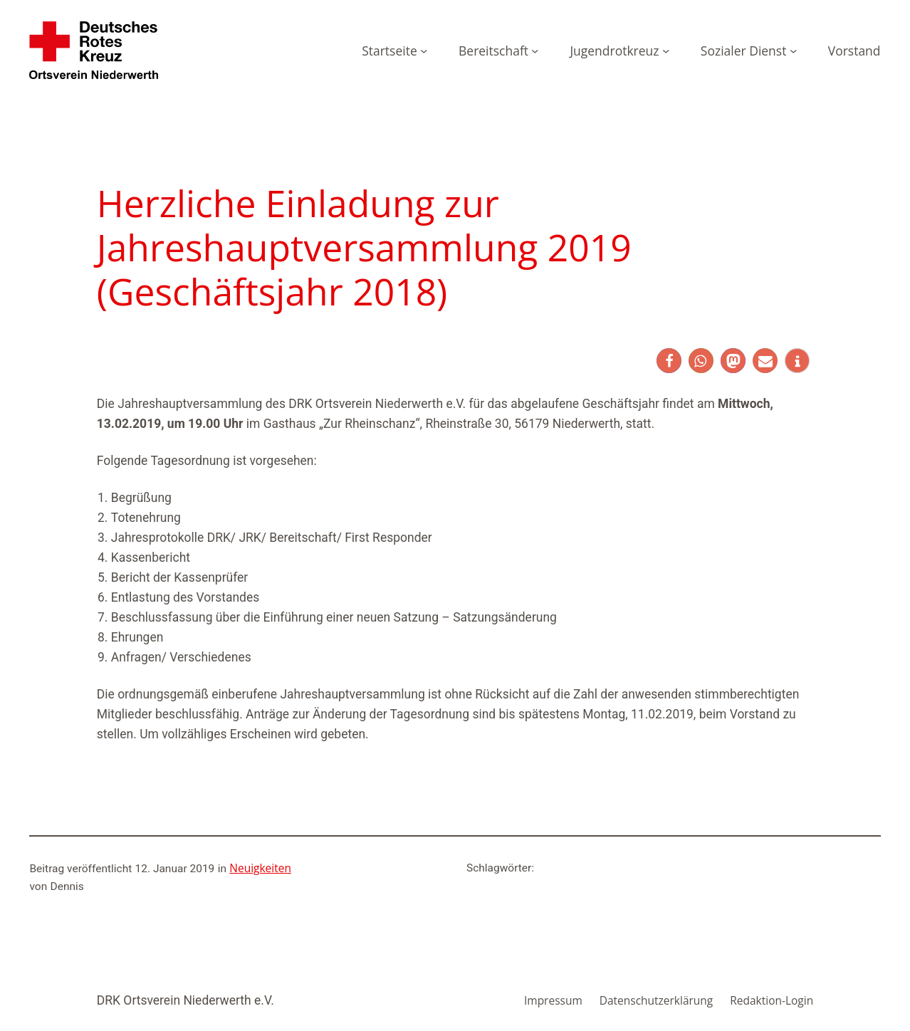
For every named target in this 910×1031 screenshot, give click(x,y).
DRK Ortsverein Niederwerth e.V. (185, 1000)
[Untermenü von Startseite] (423, 49)
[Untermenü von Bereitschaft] (534, 49)
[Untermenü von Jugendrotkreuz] (665, 49)
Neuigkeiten (260, 868)
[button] (669, 360)
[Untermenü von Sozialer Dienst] (793, 49)
